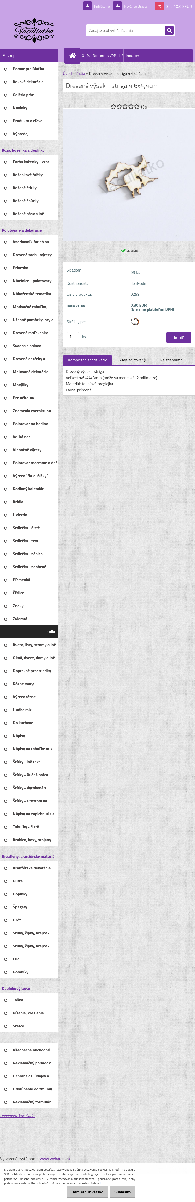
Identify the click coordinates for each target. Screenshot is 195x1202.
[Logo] (35, 30)
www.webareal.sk (55, 1159)
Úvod (67, 73)
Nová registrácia (133, 6)
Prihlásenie (95, 6)
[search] (169, 30)
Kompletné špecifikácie (87, 360)
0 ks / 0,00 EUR (179, 6)
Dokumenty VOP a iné (108, 55)
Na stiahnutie (171, 360)
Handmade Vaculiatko (17, 1116)
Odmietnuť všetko (82, 1192)
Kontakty (132, 55)
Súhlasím (120, 1192)
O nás (86, 55)
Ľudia (80, 73)
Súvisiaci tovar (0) (133, 360)
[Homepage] (73, 55)
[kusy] (73, 336)
